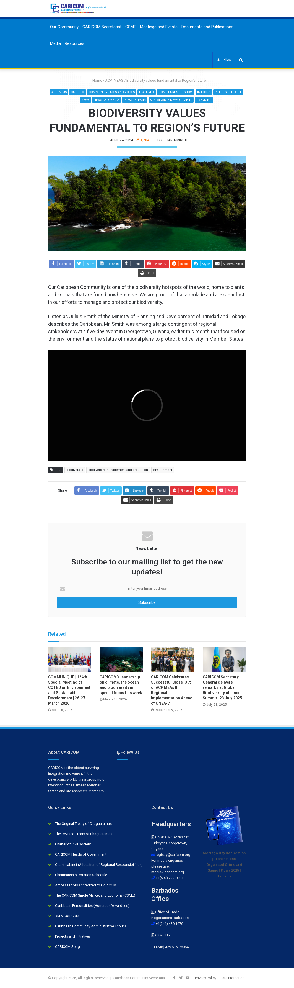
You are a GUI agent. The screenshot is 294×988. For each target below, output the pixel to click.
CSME (130, 26)
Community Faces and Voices (126, 92)
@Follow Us (128, 752)
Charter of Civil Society (73, 844)
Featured (162, 92)
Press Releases (150, 100)
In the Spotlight (76, 100)
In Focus (221, 92)
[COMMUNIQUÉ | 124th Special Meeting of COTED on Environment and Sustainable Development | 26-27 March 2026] (69, 659)
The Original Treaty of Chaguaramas (83, 824)
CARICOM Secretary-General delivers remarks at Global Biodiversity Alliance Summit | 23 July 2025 (222, 687)
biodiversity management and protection (118, 470)
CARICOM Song (67, 947)
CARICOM (92, 92)
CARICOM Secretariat (101, 26)
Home (95, 80)
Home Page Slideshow (192, 92)
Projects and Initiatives (73, 936)
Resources (74, 43)
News (99, 100)
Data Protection (232, 978)
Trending (222, 100)
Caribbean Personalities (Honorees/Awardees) (92, 906)
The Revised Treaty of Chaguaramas (83, 834)
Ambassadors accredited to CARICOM (85, 885)
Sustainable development (189, 100)
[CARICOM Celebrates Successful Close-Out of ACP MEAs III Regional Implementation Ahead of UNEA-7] (172, 659)
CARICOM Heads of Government (80, 854)
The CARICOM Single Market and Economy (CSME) (95, 895)
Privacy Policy (205, 978)
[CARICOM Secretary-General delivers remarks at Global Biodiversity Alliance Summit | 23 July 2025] (224, 659)
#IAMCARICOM (67, 916)
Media (55, 43)
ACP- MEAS (114, 80)
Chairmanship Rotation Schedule (81, 875)
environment (162, 470)
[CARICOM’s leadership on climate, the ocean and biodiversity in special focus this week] (121, 659)
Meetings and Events (159, 26)
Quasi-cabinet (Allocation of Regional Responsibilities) (99, 865)
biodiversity (74, 470)
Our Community (64, 26)
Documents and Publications (207, 26)
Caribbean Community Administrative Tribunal (91, 926)
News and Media (121, 100)
